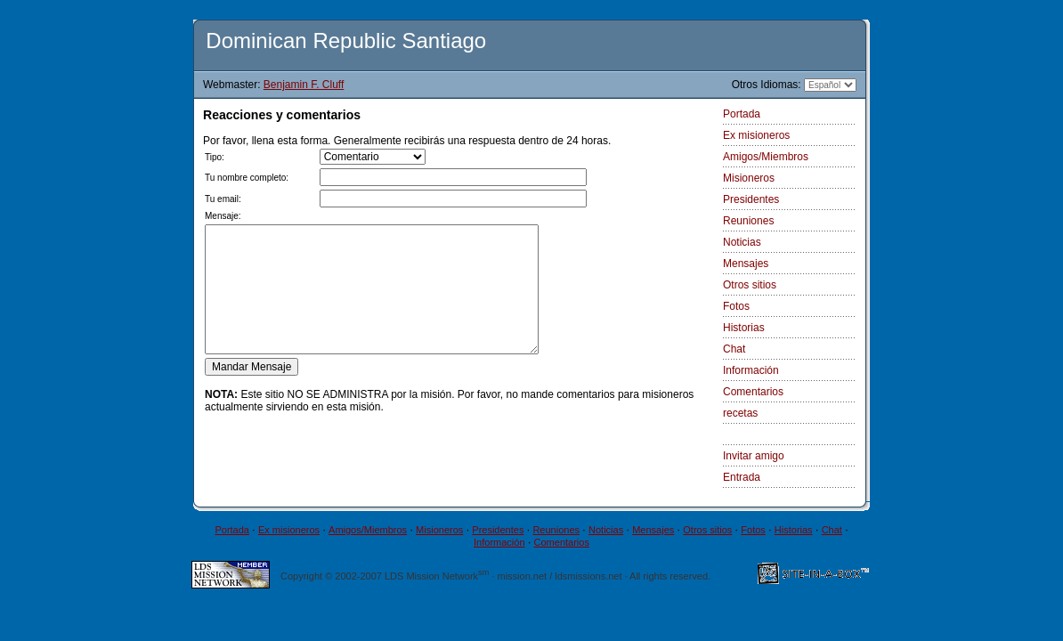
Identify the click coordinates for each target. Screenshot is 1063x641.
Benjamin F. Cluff (304, 84)
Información (751, 370)
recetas (740, 413)
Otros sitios (749, 285)
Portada (741, 114)
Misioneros (749, 178)
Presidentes (751, 199)
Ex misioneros (756, 135)
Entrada (741, 477)
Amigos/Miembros (765, 156)
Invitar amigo (753, 456)
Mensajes (745, 263)
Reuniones (748, 221)
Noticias (742, 242)
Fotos (736, 306)
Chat (734, 349)
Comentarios (753, 391)
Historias (744, 327)
